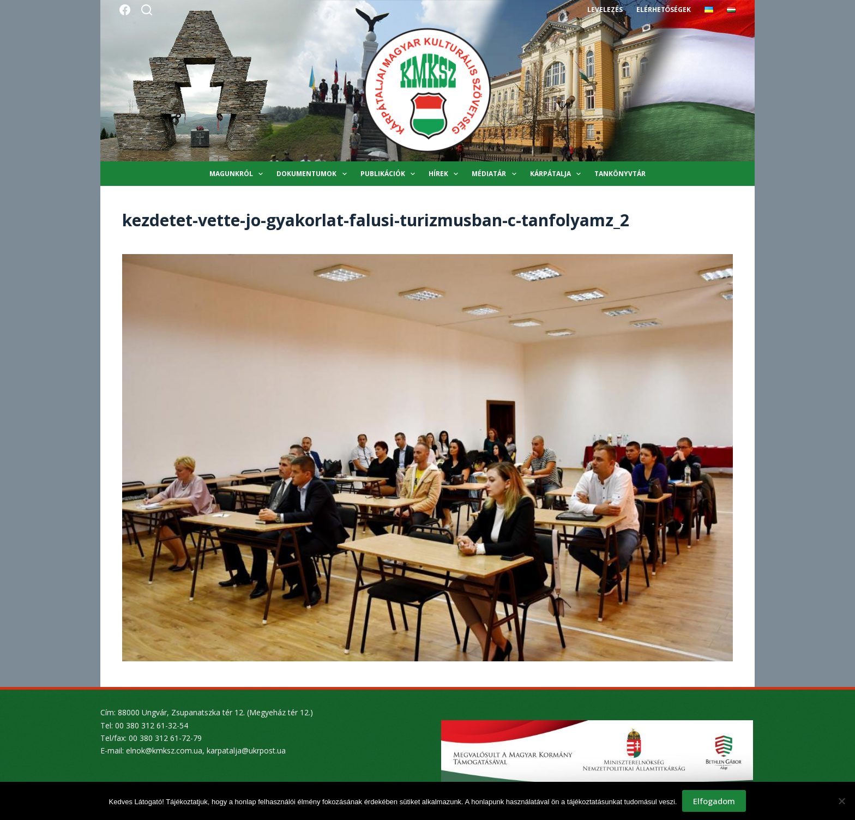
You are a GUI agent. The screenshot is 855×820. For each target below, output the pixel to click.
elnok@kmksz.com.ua (164, 750)
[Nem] (841, 800)
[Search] (146, 9)
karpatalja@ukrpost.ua (246, 750)
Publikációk (389, 173)
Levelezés (605, 9)
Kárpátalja (557, 173)
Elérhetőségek (663, 9)
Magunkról (238, 173)
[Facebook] (124, 9)
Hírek (445, 173)
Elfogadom (714, 800)
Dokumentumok (313, 173)
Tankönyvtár (620, 173)
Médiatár (496, 173)
